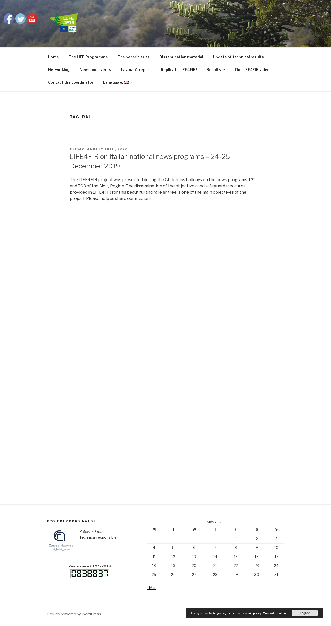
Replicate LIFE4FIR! (179, 69)
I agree (305, 613)
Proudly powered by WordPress (74, 614)
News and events (95, 69)
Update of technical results (238, 57)
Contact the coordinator (70, 82)
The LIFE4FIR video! (252, 69)
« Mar (151, 587)
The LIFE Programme (88, 57)
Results (216, 69)
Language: (118, 82)
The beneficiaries (134, 57)
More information (274, 613)
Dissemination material (181, 57)
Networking (59, 69)
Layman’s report (136, 69)
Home (53, 57)
